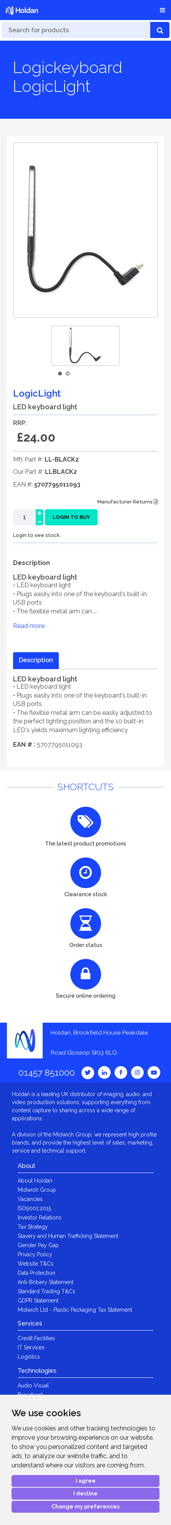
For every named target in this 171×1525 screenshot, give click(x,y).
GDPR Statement (38, 1300)
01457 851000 (46, 1072)
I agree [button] (86, 1481)
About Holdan (35, 1181)
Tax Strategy (33, 1227)
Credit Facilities (36, 1338)
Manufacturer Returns (127, 502)
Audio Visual (33, 1385)
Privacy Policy (35, 1254)
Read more (29, 626)
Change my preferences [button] (85, 1506)
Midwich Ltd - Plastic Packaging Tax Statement (75, 1310)
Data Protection (36, 1273)
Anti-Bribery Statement (45, 1282)
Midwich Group (37, 1190)
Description (36, 660)
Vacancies (30, 1199)
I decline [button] (85, 1493)
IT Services (31, 1347)
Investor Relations (39, 1217)
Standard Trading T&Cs (46, 1291)
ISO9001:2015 (34, 1208)
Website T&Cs (35, 1264)
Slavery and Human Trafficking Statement (68, 1236)
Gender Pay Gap (38, 1245)
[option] (85, 346)
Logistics (29, 1357)
